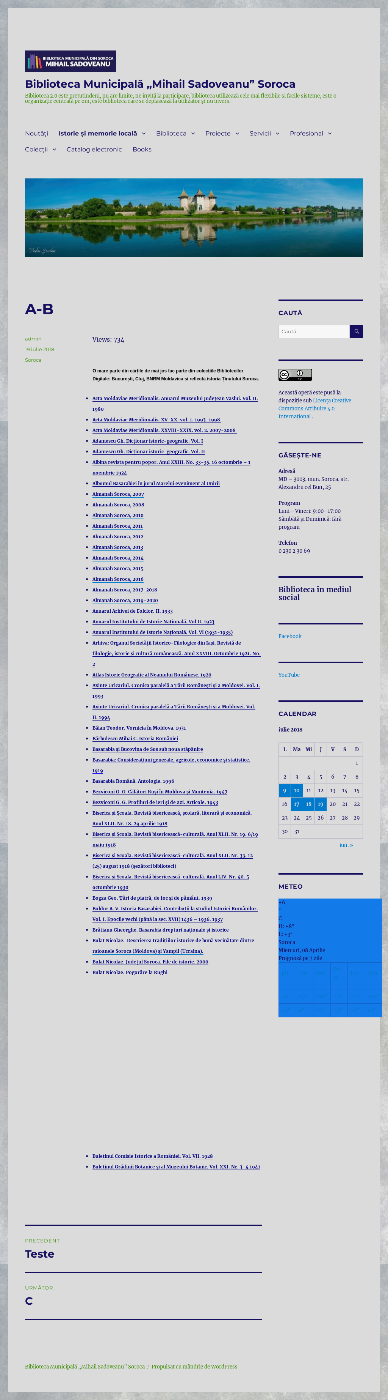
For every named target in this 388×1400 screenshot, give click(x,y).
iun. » (346, 845)
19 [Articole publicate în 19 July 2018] (321, 804)
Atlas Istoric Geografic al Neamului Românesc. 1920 (151, 675)
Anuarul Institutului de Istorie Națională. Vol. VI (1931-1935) (162, 632)
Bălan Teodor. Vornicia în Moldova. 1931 (139, 728)
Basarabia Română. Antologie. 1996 (133, 781)
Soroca (33, 360)
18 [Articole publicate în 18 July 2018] (308, 804)
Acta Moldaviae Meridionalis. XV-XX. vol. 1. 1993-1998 (156, 420)
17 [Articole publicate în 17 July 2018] (296, 804)
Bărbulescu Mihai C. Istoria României (135, 738)
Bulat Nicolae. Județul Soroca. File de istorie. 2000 (150, 962)
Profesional (306, 133)
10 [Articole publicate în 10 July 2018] (297, 790)
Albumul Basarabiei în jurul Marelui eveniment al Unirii (156, 483)
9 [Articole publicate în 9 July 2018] (284, 790)
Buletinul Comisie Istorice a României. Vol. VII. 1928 (152, 1156)
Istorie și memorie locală (98, 133)
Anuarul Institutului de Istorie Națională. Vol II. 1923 (153, 621)
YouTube (289, 675)
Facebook (290, 636)
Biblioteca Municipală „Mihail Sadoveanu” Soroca (160, 83)
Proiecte (218, 133)
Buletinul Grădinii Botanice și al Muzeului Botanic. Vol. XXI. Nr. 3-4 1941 (176, 1167)
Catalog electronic (94, 149)
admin (33, 339)
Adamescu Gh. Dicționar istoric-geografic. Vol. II (148, 451)
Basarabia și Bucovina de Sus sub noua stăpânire (147, 749)
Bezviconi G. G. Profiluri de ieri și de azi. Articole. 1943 (155, 802)
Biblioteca (171, 133)
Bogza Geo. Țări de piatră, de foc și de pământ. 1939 (152, 898)
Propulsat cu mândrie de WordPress (195, 1367)
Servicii (260, 133)
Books (142, 149)
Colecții (36, 149)
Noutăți (36, 133)
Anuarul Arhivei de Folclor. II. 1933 (133, 611)
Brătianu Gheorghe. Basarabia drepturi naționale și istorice (160, 930)
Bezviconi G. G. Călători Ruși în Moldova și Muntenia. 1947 (159, 792)
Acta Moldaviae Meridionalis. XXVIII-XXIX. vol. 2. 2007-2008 (164, 430)
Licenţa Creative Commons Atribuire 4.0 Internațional (314, 408)
